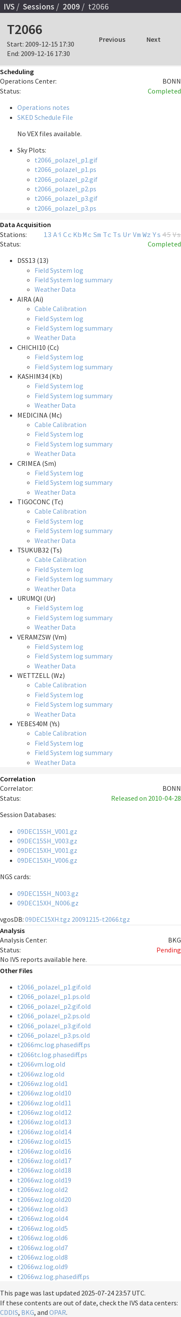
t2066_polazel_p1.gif (66, 160)
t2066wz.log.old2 (42, 1189)
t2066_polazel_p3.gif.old (54, 1025)
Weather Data (55, 289)
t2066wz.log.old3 (42, 1209)
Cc (67, 234)
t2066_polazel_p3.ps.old (53, 1035)
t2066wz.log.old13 (44, 1121)
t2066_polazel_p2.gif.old (54, 1006)
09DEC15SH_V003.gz (47, 840)
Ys (156, 234)
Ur (127, 234)
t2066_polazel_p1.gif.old (54, 987)
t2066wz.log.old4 (42, 1218)
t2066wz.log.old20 (44, 1199)
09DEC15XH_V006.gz (47, 860)
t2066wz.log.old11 (44, 1103)
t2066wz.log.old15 (44, 1141)
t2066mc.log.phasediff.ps (53, 1044)
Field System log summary (73, 279)
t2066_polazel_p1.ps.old (53, 996)
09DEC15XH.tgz (47, 919)
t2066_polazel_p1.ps (65, 169)
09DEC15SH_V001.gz (47, 831)
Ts (117, 234)
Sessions (38, 6)
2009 (71, 6)
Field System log (59, 270)
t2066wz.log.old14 (44, 1131)
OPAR (57, 1312)
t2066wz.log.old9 (42, 1266)
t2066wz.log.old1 (42, 1083)
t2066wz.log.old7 (42, 1247)
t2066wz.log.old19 (44, 1180)
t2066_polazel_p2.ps (65, 188)
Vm (137, 234)
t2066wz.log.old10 (44, 1093)
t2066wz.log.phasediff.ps (53, 1276)
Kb (77, 234)
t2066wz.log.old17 (44, 1160)
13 (47, 234)
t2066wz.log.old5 (42, 1228)
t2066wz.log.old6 (42, 1237)
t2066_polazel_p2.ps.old (53, 1015)
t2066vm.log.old (41, 1064)
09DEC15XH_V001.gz (47, 850)
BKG (27, 1312)
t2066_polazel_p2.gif (66, 179)
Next (153, 39)
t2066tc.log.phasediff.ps (52, 1054)
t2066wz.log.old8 (42, 1257)
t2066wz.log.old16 (44, 1151)
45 (166, 234)
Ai (57, 234)
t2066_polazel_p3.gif (66, 198)
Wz (147, 234)
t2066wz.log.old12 (44, 1112)
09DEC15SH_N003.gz (48, 893)
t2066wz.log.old (40, 1074)
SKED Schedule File (45, 117)
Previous (112, 39)
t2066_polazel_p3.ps (65, 208)
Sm (97, 234)
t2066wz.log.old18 (44, 1170)
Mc (87, 234)
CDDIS (9, 1312)
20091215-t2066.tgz (101, 919)
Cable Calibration (60, 308)
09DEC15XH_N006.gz (48, 903)
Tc (107, 234)
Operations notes (43, 107)
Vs (176, 234)
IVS (9, 6)
